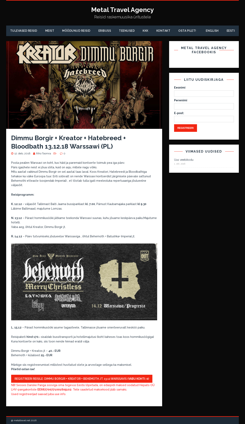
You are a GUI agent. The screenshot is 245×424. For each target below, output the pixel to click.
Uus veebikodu (183, 159)
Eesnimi (179, 87)
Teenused (127, 30)
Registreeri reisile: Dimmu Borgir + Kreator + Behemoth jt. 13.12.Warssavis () (82, 378)
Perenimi (180, 100)
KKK (145, 30)
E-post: (179, 113)
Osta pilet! (187, 30)
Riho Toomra (43, 153)
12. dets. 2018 (22, 153)
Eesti (231, 30)
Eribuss (104, 30)
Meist (49, 30)
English (212, 30)
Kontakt (163, 30)
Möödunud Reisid (76, 30)
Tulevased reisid (23, 30)
